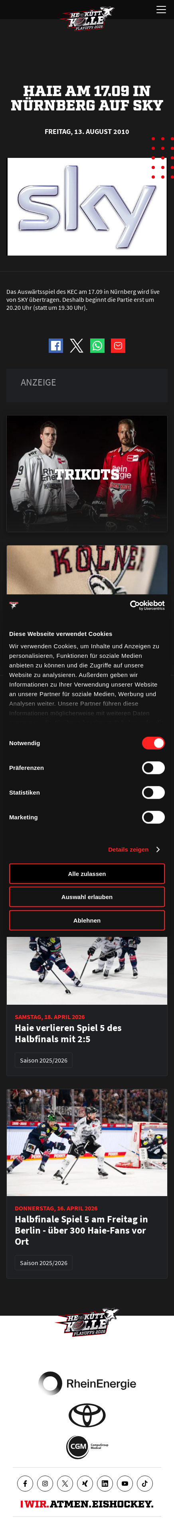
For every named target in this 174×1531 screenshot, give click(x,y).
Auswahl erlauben (87, 896)
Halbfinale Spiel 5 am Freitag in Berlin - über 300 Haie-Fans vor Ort (81, 1230)
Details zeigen (128, 849)
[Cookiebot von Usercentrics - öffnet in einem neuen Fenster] (130, 605)
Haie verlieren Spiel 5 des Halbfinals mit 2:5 (68, 1033)
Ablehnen (87, 920)
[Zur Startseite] (87, 18)
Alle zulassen (87, 873)
